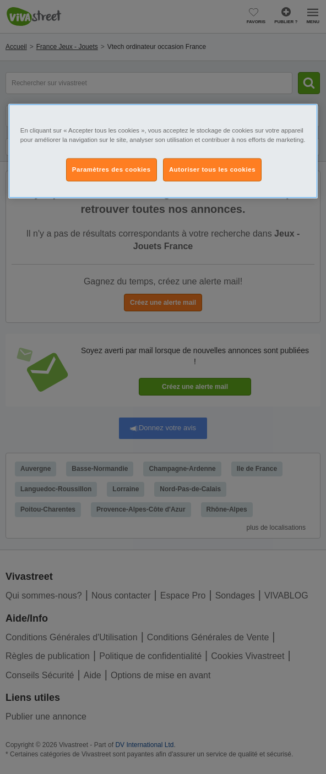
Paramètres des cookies (111, 169)
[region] (163, 151)
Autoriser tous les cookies (212, 169)
